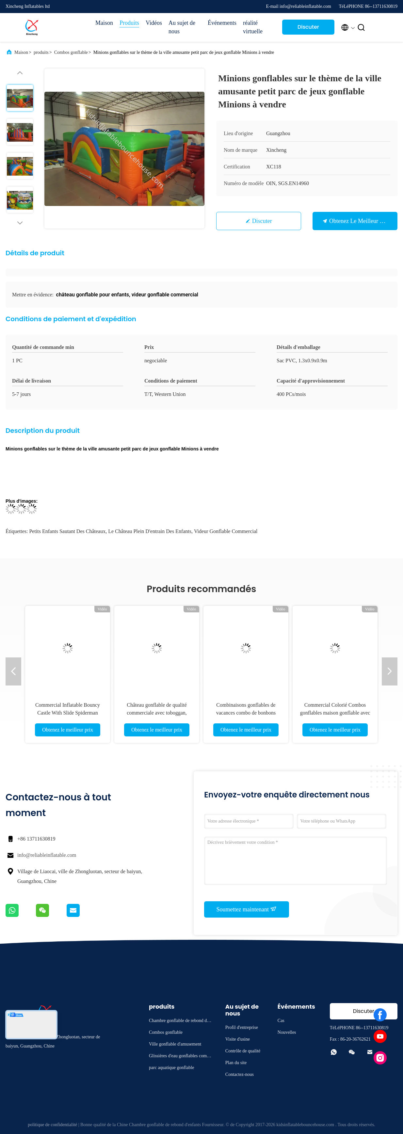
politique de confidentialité (52, 1124)
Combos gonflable (71, 52)
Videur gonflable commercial (226, 531)
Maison (104, 23)
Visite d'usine (237, 1039)
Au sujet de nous (182, 27)
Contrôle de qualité (242, 1050)
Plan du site (236, 1062)
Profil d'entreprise (241, 1027)
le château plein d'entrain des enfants (149, 531)
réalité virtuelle (253, 27)
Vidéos (154, 23)
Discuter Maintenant (308, 29)
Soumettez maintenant (247, 909)
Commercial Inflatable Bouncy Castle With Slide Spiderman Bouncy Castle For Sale (67, 712)
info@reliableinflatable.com (46, 855)
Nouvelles (287, 1032)
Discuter (262, 221)
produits (41, 52)
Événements (222, 23)
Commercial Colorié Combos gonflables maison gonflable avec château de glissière (335, 712)
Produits (129, 23)
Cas (281, 1020)
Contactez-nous (239, 1074)
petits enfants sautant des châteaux (67, 531)
